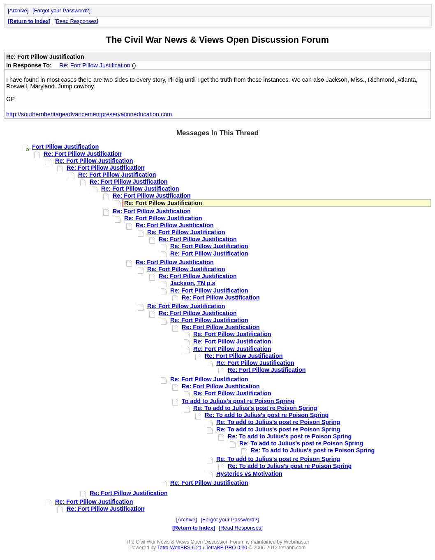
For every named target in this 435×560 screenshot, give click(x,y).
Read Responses (76, 21)
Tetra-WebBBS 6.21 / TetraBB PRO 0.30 (202, 548)
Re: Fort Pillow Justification (94, 65)
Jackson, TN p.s (192, 283)
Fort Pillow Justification (65, 146)
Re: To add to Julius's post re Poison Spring (255, 408)
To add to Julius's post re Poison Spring (238, 401)
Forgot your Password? (61, 10)
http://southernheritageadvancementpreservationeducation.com (89, 114)
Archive (18, 10)
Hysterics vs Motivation (249, 473)
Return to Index (29, 21)
